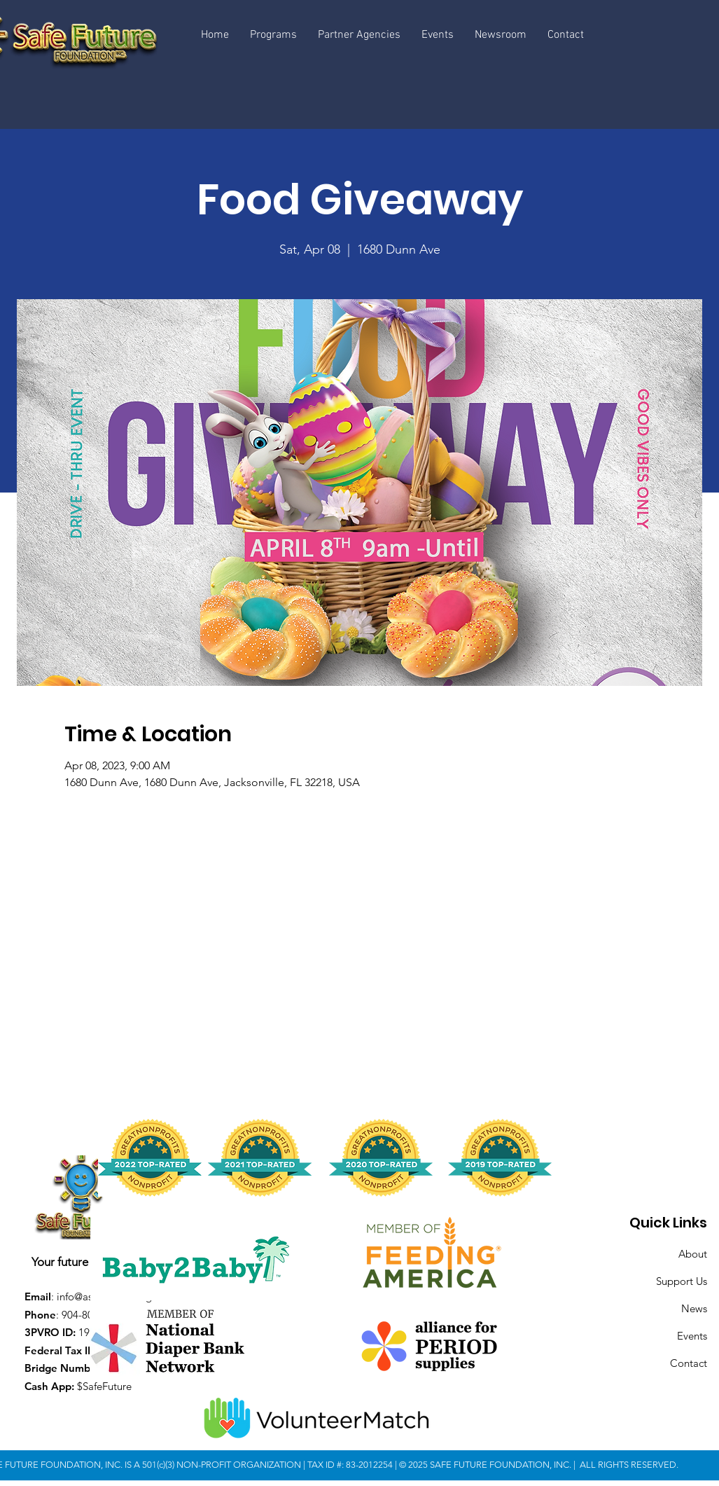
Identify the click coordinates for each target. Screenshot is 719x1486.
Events (692, 1335)
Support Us (681, 1281)
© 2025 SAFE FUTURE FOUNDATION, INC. (486, 1464)
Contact (688, 1363)
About (692, 1253)
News (694, 1308)
